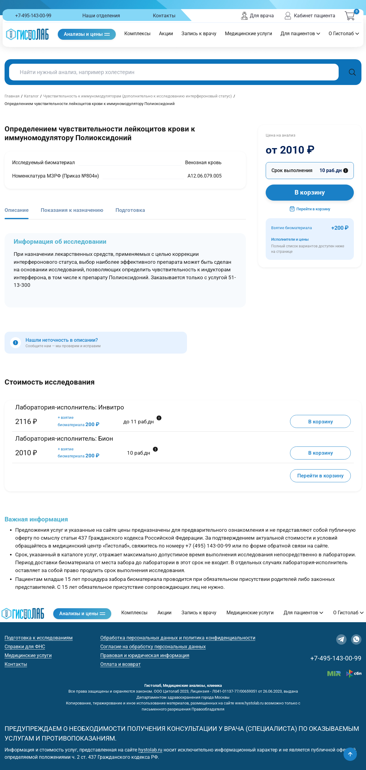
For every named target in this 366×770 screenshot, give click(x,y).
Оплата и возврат (120, 664)
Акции (166, 33)
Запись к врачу (198, 33)
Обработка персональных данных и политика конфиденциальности (177, 638)
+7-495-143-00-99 (33, 16)
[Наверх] (350, 754)
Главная (12, 96)
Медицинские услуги (248, 33)
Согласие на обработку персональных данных (153, 647)
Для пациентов (300, 33)
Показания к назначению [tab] (72, 210)
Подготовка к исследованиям (39, 638)
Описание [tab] (17, 210)
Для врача (257, 16)
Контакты (164, 16)
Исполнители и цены (309, 245)
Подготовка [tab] (130, 210)
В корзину (310, 192)
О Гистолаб (344, 33)
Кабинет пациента (309, 15)
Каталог (31, 96)
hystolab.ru (150, 750)
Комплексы (137, 33)
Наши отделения (101, 16)
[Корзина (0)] (349, 16)
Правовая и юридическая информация (144, 655)
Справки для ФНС (25, 647)
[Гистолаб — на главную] (27, 34)
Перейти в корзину (309, 209)
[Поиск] (352, 72)
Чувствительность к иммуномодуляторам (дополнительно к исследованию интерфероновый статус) (137, 96)
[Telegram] (341, 639)
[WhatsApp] (356, 639)
